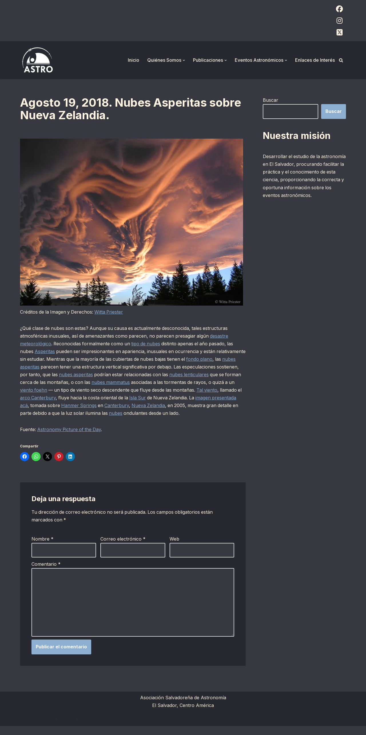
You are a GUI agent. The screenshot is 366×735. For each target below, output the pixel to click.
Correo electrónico (123, 547)
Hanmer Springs (165, 406)
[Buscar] (341, 60)
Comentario (46, 572)
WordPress (90, 727)
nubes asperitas (60, 367)
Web (174, 547)
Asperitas (45, 351)
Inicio (133, 60)
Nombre (42, 547)
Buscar (270, 100)
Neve (25, 727)
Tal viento (62, 398)
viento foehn (107, 390)
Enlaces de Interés (315, 60)
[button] (184, 60)
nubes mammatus (172, 382)
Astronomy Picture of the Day (70, 438)
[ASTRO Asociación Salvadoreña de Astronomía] (37, 60)
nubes (212, 414)
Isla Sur (219, 398)
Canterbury (204, 406)
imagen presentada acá (88, 406)
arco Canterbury (117, 398)
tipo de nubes (147, 343)
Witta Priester (110, 312)
